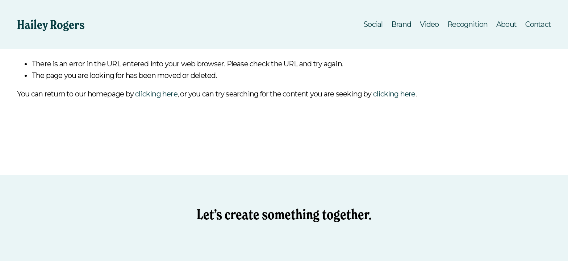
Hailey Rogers (51, 24)
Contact (538, 24)
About (506, 24)
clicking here (156, 94)
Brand (401, 24)
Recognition (467, 24)
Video (429, 24)
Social (373, 24)
